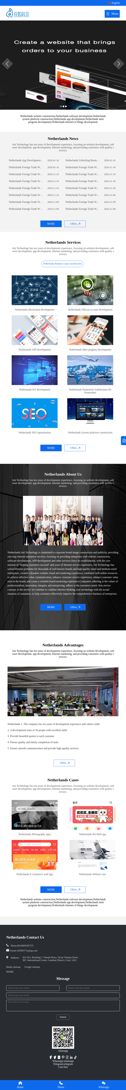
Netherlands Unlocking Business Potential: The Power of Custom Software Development (82, 160)
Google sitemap (32, 967)
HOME (9, 971)
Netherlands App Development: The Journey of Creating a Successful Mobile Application (26, 160)
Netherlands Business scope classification (62, 263)
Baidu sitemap (13, 967)
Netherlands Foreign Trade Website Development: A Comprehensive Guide (26, 167)
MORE (51, 223)
